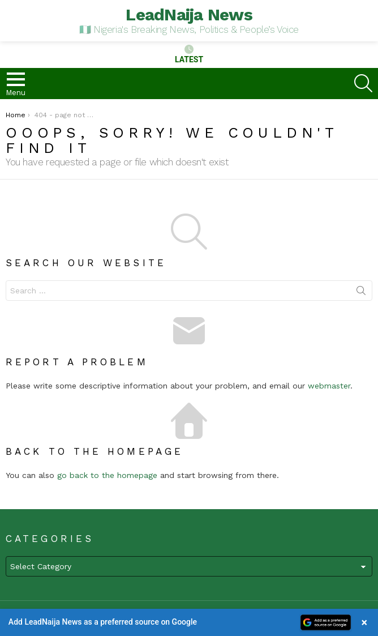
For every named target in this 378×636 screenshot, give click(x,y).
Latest (189, 54)
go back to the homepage (107, 475)
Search (361, 292)
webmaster (329, 385)
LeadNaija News (189, 14)
